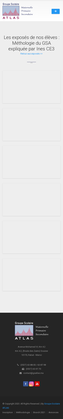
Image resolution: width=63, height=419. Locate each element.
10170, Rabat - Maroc (31, 355)
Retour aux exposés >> (31, 53)
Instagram (31, 383)
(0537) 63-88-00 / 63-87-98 (31, 365)
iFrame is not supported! (31, 87)
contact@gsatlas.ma (31, 373)
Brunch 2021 (39, 412)
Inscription (8, 412)
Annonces (53, 412)
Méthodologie (23, 412)
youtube (37, 383)
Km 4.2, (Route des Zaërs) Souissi (31, 351)
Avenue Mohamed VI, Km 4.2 (31, 347)
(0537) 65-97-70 (31, 369)
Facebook (25, 383)
